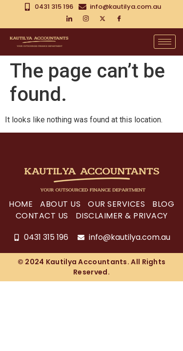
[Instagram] (86, 19)
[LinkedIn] (69, 19)
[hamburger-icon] (165, 42)
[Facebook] (119, 19)
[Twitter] (102, 19)
